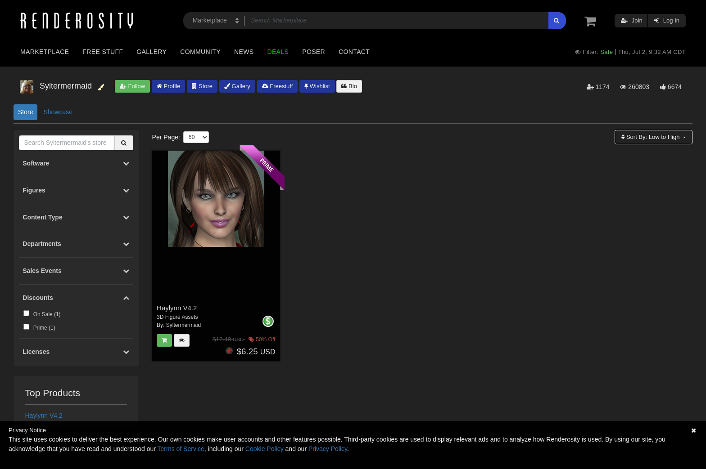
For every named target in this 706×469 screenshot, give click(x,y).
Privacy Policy (327, 448)
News (243, 51)
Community (200, 51)
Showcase (57, 112)
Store (202, 86)
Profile (168, 86)
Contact (354, 51)
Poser (313, 51)
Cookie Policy (264, 448)
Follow (132, 86)
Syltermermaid (183, 325)
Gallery (151, 51)
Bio (349, 86)
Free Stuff (102, 51)
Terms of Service (181, 448)
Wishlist (317, 86)
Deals (278, 51)
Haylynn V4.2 (44, 415)
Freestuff (277, 86)
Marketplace (44, 51)
